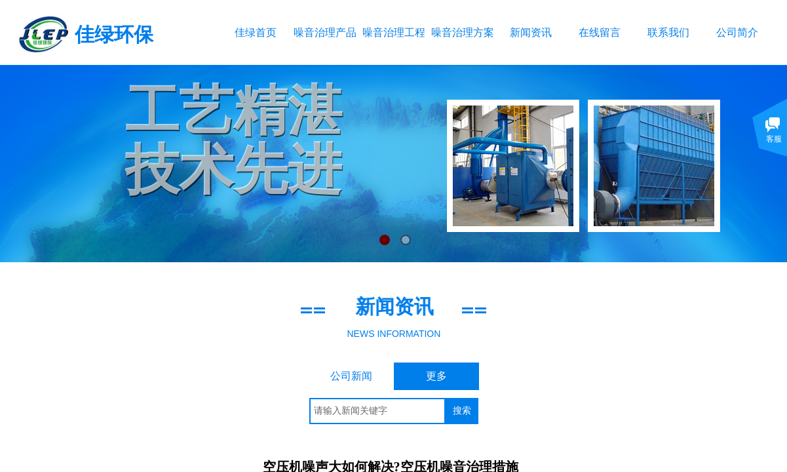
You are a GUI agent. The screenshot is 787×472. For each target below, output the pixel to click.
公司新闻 (351, 376)
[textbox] (377, 411)
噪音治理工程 (393, 32)
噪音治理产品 (325, 32)
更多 (436, 376)
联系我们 (668, 32)
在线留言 (600, 32)
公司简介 (737, 32)
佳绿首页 (256, 32)
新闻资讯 (531, 32)
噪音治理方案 (462, 32)
